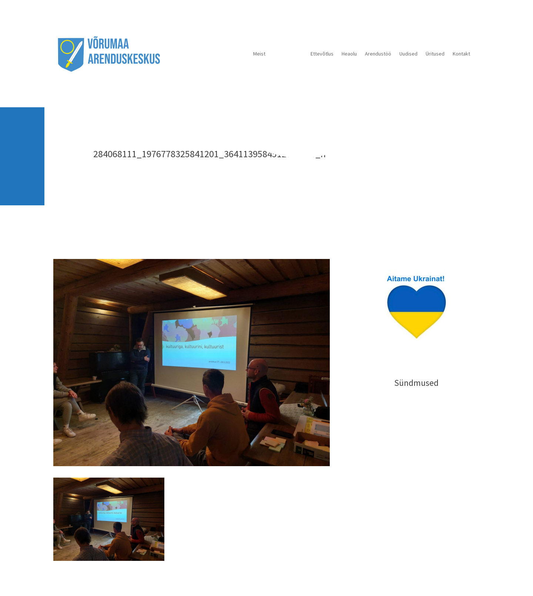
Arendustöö (378, 53)
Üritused (435, 53)
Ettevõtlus (322, 53)
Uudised (408, 53)
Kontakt (461, 53)
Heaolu (349, 53)
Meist (259, 53)
